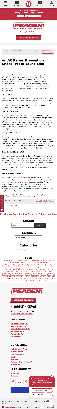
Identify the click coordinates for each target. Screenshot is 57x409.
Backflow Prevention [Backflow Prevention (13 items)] (22, 264)
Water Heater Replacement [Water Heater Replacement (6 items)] (38, 280)
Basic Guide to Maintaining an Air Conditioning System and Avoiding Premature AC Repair (44, 52)
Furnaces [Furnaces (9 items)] (51, 267)
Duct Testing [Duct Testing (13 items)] (22, 266)
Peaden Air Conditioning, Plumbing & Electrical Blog (28, 214)
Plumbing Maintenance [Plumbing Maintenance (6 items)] (32, 275)
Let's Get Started (28, 38)
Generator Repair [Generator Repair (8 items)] (40, 269)
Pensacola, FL (17, 333)
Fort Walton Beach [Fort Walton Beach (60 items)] (41, 267)
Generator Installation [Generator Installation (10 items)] (10, 269)
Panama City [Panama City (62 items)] (51, 273)
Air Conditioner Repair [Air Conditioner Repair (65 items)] (20, 260)
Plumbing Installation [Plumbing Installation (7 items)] (16, 275)
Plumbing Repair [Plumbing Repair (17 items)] (46, 275)
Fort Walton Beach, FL (20, 328)
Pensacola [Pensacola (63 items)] (5, 275)
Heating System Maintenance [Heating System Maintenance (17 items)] (32, 271)
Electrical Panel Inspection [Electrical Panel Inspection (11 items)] (35, 266)
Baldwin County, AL (19, 323)
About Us (15, 372)
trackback (22, 196)
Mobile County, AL (19, 326)
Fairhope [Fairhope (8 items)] (30, 267)
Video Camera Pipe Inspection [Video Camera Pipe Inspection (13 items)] (39, 278)
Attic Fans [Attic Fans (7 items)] (12, 264)
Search (40, 225)
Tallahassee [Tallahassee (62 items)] (41, 276)
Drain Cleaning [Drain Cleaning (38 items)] (46, 264)
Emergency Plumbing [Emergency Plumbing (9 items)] (20, 267)
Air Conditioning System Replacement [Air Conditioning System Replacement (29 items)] (39, 262)
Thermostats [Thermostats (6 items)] (51, 276)
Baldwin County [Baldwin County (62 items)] (35, 264)
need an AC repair (20, 177)
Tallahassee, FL (18, 336)
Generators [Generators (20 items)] (49, 269)
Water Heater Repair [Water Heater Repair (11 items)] (22, 280)
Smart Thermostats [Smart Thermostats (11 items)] (31, 276)
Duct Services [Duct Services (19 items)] (12, 266)
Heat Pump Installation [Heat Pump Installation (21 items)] (14, 273)
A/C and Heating (37, 194)
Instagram (19, 379)
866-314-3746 (28, 4)
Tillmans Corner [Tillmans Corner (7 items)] (9, 278)
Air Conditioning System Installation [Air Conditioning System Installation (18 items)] (40, 260)
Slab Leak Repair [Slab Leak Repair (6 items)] (18, 276)
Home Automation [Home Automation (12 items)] (29, 273)
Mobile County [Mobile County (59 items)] (40, 273)
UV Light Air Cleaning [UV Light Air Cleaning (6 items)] (21, 278)
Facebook (13, 379)
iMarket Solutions (11, 405)
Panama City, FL (18, 331)
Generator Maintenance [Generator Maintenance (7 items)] (25, 269)
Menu (5, 5)
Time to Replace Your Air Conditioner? (14, 50)
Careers (14, 374)
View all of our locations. (22, 313)
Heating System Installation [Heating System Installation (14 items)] (13, 271)
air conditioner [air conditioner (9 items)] (8, 260)
